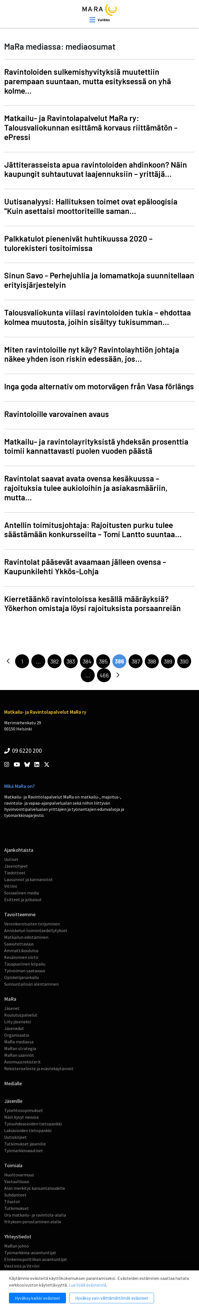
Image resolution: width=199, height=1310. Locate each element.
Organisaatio (16, 1035)
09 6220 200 (23, 750)
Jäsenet (12, 1008)
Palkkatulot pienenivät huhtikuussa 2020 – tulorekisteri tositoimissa (78, 243)
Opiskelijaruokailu (21, 977)
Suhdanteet (15, 1195)
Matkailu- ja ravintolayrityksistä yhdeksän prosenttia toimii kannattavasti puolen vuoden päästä (96, 446)
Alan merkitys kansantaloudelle (34, 1188)
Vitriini (10, 886)
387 (136, 661)
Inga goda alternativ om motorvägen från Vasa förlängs (99, 386)
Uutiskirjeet (15, 1137)
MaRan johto (16, 1246)
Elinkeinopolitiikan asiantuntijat (35, 1259)
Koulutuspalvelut (20, 1015)
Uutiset (11, 859)
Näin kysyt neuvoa (21, 1117)
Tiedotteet (14, 872)
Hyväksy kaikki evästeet (37, 1298)
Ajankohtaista (18, 850)
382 (54, 661)
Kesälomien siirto (21, 957)
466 (104, 675)
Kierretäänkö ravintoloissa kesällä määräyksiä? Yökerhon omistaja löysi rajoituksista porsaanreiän (92, 603)
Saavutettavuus (19, 944)
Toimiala (13, 1165)
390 (184, 661)
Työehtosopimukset (23, 1110)
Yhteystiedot (17, 1236)
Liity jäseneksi (17, 1021)
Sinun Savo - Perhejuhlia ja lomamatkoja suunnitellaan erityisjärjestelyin (99, 280)
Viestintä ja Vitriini (21, 1266)
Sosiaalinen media (21, 893)
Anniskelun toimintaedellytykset (35, 930)
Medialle (13, 1083)
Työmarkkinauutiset (23, 1150)
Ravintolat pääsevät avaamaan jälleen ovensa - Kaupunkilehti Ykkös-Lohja (85, 566)
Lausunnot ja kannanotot (28, 879)
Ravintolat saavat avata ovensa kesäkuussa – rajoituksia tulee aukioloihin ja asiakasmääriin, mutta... (85, 488)
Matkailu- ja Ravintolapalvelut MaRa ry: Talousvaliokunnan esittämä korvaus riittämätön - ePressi (90, 127)
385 (103, 661)
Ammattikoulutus (21, 950)
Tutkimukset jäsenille (25, 1144)
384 (87, 661)
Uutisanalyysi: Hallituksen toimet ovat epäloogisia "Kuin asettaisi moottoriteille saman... (90, 206)
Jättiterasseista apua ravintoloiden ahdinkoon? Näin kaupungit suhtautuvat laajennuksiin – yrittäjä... (95, 169)
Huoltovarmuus (19, 1175)
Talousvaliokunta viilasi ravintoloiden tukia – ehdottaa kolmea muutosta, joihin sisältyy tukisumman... (97, 317)
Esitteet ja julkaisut (23, 899)
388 (152, 661)
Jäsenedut (14, 1028)
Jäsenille (13, 1101)
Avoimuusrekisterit (22, 1062)
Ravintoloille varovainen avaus (56, 414)
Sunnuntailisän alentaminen (31, 984)
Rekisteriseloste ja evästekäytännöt (39, 1068)
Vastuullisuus (16, 1181)
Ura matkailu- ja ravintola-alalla (35, 1215)
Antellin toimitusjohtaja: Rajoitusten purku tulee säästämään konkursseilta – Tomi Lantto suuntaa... (93, 529)
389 (168, 661)
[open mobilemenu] (100, 19)
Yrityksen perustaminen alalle (32, 1221)
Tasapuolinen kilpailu (24, 964)
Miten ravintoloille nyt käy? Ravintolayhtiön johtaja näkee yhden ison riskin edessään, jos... (91, 354)
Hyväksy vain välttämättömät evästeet (111, 1298)
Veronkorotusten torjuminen (32, 924)
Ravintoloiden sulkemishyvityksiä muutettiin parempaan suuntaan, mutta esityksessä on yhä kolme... (87, 81)
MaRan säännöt (19, 1055)
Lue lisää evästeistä (87, 1284)
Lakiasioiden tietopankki (27, 1130)
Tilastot (12, 1201)
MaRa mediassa (19, 1041)
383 (71, 661)
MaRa (10, 999)
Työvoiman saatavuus (24, 970)
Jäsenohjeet (16, 866)
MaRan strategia (20, 1048)
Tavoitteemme (19, 914)
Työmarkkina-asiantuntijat (30, 1252)
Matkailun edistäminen (26, 937)
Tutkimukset (16, 1208)
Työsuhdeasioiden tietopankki (33, 1123)
